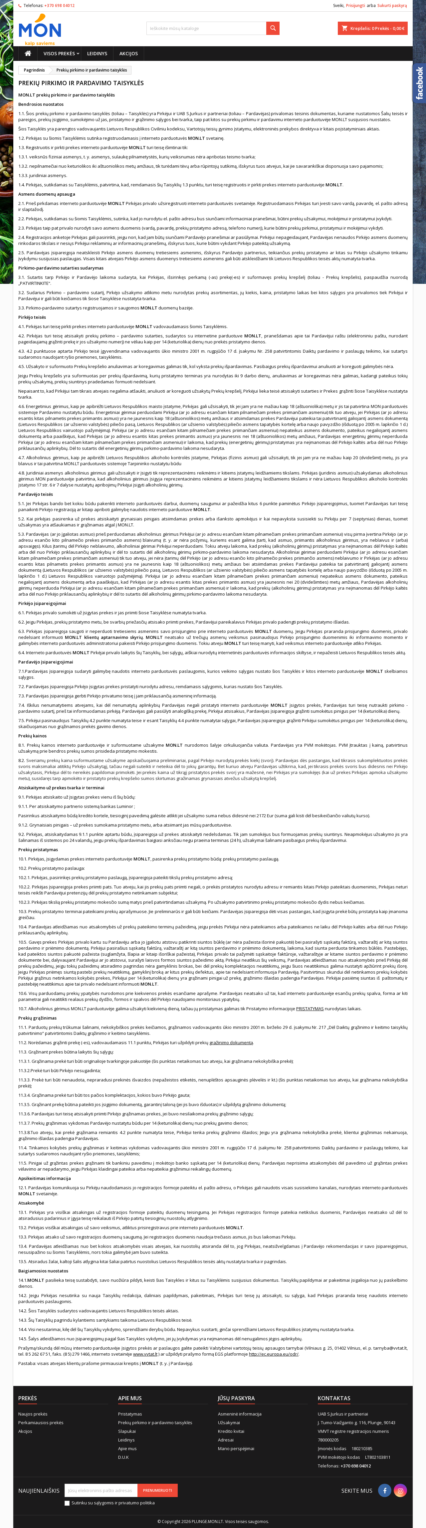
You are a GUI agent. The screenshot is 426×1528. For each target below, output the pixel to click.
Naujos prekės (33, 1414)
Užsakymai (229, 1423)
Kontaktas (334, 1398)
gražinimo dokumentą (231, 1043)
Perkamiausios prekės (41, 1423)
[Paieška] (213, 28)
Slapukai (127, 1431)
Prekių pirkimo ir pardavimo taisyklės (155, 1423)
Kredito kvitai (231, 1431)
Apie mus (127, 1448)
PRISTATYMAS (310, 1009)
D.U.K (123, 1457)
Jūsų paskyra (236, 1398)
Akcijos (128, 53)
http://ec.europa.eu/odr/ (274, 1354)
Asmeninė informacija (240, 1414)
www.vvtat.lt (145, 1354)
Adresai (226, 1440)
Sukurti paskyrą (392, 5)
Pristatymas (130, 1414)
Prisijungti (355, 5)
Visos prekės (59, 53)
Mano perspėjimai (236, 1448)
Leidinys (97, 53)
